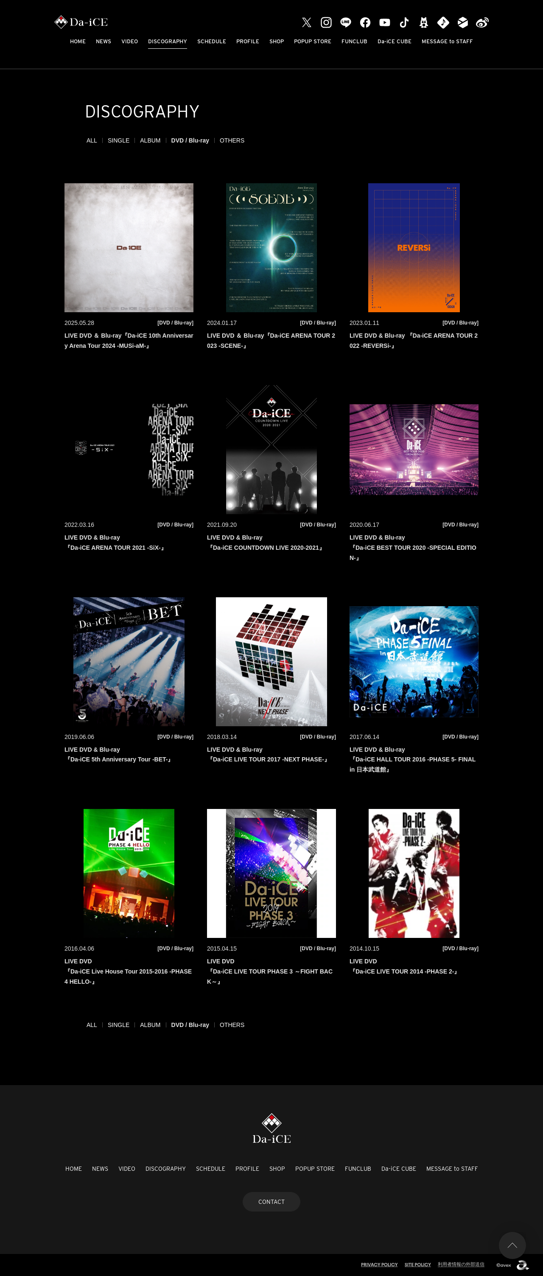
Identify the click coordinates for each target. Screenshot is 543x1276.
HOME (78, 41)
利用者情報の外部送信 (461, 1264)
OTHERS (232, 140)
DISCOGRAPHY (167, 41)
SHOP (276, 41)
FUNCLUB (354, 41)
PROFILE (247, 41)
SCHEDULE (211, 41)
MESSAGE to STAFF (447, 41)
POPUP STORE (312, 41)
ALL (92, 140)
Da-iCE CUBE (394, 41)
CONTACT (271, 1201)
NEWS (103, 41)
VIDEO (129, 41)
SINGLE (118, 140)
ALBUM (150, 140)
